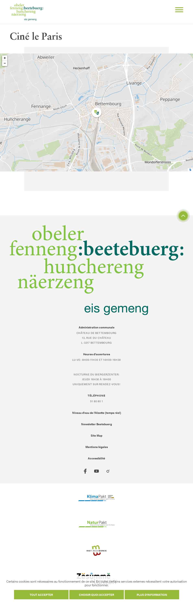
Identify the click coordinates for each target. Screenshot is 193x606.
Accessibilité (96, 458)
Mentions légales (96, 447)
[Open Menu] (177, 10)
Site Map (96, 435)
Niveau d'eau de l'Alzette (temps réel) (96, 413)
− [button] (5, 63)
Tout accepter (41, 595)
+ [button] (5, 58)
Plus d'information (152, 595)
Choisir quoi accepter (96, 595)
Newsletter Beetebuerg (96, 424)
